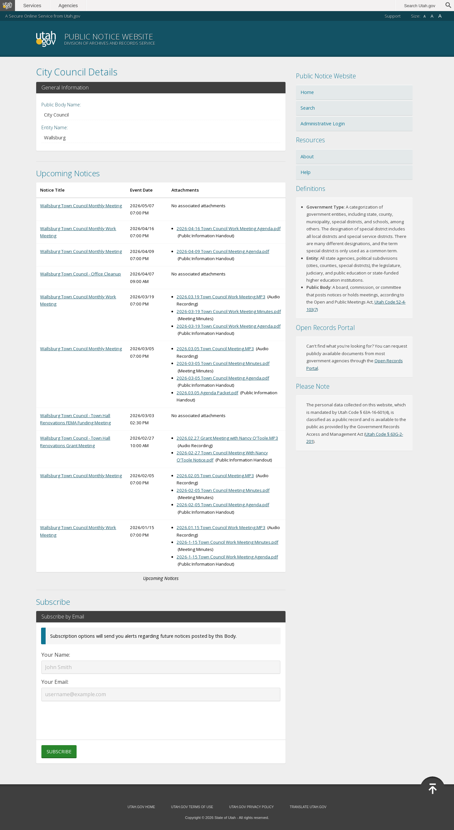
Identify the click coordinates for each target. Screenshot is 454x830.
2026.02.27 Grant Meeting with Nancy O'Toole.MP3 (227, 438)
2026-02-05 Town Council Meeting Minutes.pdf (223, 490)
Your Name (55, 654)
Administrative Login (322, 123)
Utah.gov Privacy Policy (251, 807)
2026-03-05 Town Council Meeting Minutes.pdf (223, 363)
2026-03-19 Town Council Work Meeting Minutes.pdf (229, 311)
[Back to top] (432, 788)
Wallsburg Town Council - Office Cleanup (80, 274)
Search (307, 108)
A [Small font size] (424, 16)
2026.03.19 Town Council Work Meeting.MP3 (221, 297)
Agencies (71, 5)
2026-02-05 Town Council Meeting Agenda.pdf (223, 505)
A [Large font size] (440, 16)
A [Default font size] (432, 16)
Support (393, 16)
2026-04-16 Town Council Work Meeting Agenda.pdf (229, 228)
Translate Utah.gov (308, 807)
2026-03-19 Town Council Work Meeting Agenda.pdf (229, 326)
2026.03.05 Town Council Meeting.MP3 (215, 349)
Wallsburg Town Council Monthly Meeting (81, 206)
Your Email (54, 681)
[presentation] (160, 716)
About (307, 156)
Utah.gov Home (141, 807)
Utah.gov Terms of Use (192, 807)
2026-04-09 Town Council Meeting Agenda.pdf (223, 251)
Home (307, 92)
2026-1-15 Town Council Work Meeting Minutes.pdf (227, 542)
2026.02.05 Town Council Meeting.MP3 (215, 475)
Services (35, 5)
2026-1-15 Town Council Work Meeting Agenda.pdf (227, 557)
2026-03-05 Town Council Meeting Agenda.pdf (223, 378)
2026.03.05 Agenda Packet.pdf (207, 393)
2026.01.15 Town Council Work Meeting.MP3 (221, 527)
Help (305, 172)
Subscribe (59, 751)
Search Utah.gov (419, 5)
